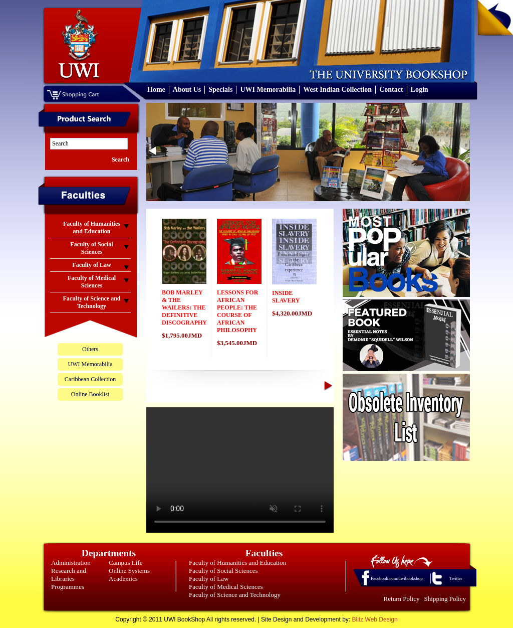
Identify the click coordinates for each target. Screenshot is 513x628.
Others (90, 349)
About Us (187, 89)
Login (419, 89)
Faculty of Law (208, 578)
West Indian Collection (337, 89)
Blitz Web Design (375, 619)
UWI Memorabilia (268, 89)
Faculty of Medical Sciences (226, 586)
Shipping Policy (445, 598)
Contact (391, 89)
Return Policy (402, 598)
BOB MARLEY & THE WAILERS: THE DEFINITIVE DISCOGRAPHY (184, 307)
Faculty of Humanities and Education (237, 562)
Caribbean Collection (90, 379)
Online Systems (129, 570)
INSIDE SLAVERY (286, 296)
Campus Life (126, 562)
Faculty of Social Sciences (223, 570)
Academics (123, 578)
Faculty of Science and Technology (235, 594)
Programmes (67, 586)
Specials (220, 89)
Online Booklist (90, 394)
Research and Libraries (68, 574)
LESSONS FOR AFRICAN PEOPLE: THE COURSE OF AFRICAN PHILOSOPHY (237, 311)
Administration (71, 562)
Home (156, 89)
